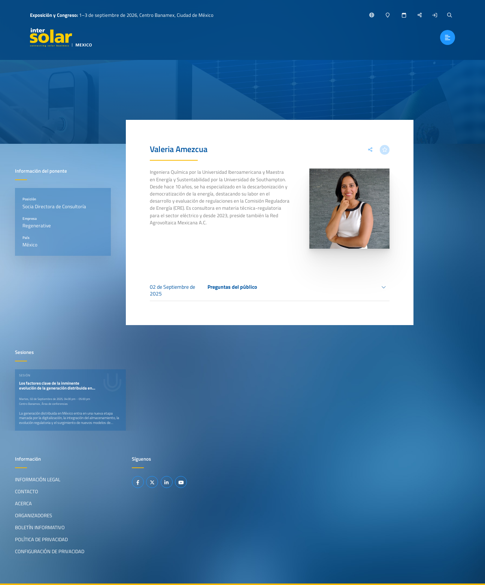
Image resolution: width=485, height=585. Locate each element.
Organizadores (33, 515)
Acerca (23, 503)
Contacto (26, 491)
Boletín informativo (40, 527)
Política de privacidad (41, 539)
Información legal (37, 479)
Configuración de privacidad (49, 551)
